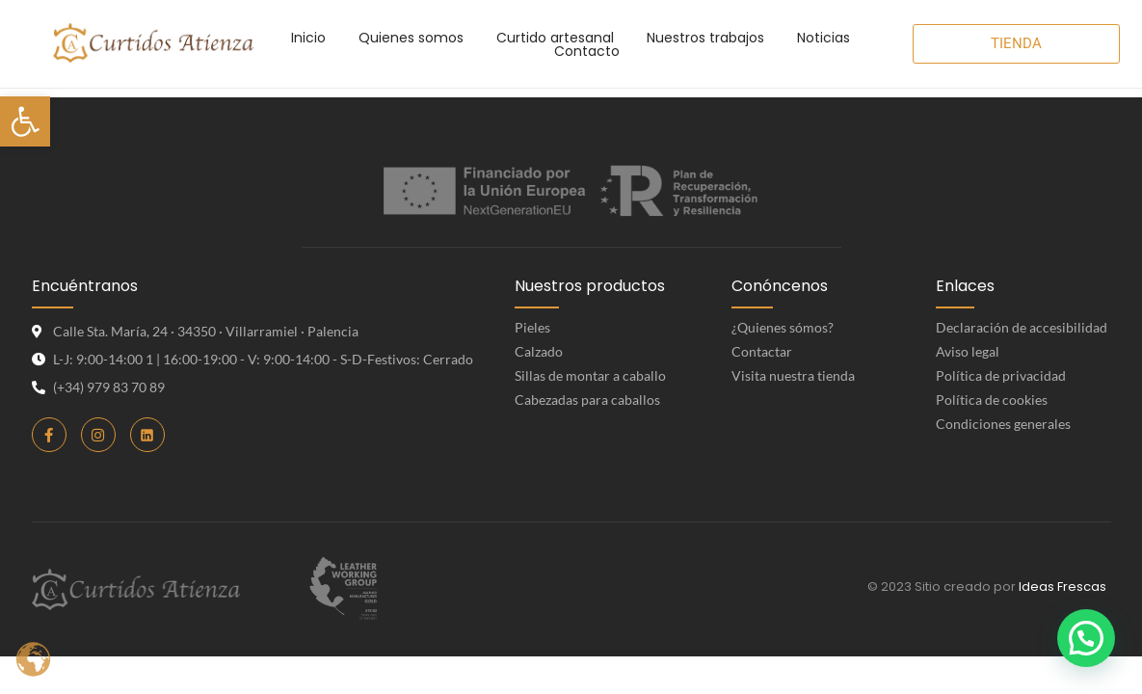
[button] (1086, 638)
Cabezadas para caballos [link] (587, 399)
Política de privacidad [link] (1001, 375)
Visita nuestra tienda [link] (793, 375)
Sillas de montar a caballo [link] (590, 375)
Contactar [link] (761, 351)
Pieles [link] (532, 327)
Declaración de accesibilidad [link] (1021, 327)
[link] (25, 121)
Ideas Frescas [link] (1062, 586)
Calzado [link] (539, 351)
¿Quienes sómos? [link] (782, 327)
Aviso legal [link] (967, 351)
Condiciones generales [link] (1003, 423)
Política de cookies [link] (992, 399)
